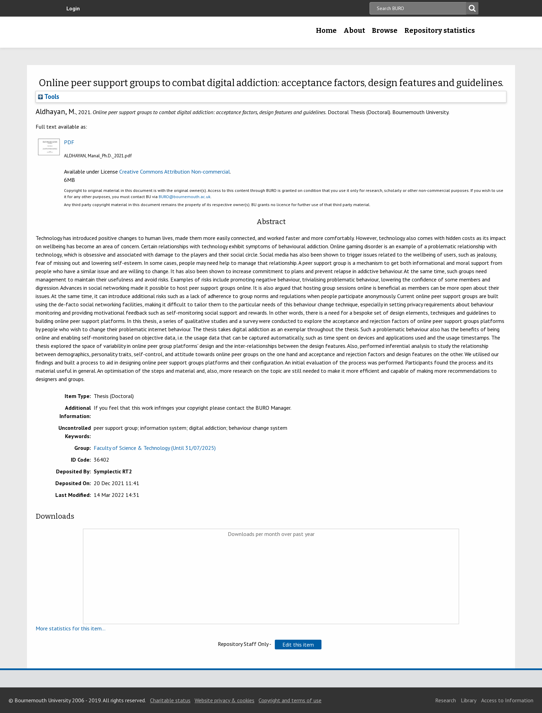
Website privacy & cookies (224, 700)
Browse (385, 30)
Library (468, 700)
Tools (48, 96)
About (354, 30)
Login (73, 8)
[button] (298, 644)
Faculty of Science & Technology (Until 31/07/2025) (155, 447)
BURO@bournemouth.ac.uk (185, 196)
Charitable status (170, 700)
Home (326, 30)
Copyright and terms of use (290, 700)
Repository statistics (439, 30)
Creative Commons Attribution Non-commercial (174, 171)
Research (445, 700)
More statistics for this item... (70, 628)
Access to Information (507, 700)
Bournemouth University (112, 32)
